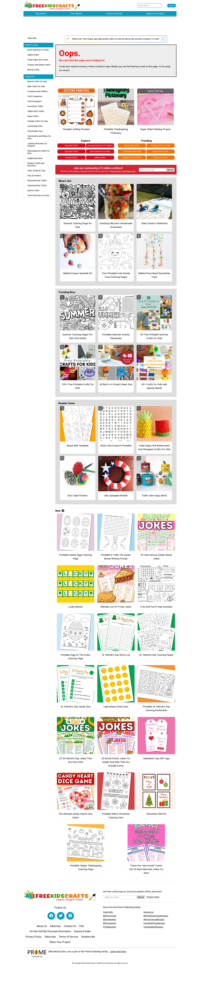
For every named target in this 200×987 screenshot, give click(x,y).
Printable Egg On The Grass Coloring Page (75, 656)
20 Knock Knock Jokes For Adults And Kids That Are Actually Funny (116, 762)
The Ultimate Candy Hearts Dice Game (75, 815)
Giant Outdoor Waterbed (154, 223)
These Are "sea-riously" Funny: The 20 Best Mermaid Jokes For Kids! (146, 869)
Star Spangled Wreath (116, 495)
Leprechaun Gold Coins (115, 706)
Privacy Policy (115, 171)
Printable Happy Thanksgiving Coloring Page (86, 867)
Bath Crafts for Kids (36, 86)
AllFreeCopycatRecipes (154, 919)
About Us (42, 926)
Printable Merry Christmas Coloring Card (116, 815)
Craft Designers (34, 101)
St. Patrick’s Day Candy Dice (75, 706)
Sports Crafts (33, 190)
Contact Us (70, 926)
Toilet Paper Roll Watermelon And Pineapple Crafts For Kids (154, 447)
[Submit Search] (171, 5)
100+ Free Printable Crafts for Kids (77, 386)
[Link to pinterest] (70, 916)
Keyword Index (82, 931)
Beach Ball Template (77, 445)
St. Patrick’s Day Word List (116, 654)
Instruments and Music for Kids (39, 137)
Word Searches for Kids (38, 50)
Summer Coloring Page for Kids (77, 225)
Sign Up (170, 170)
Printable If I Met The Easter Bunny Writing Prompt (116, 556)
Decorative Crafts (35, 106)
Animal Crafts (33, 70)
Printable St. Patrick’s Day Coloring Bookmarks (156, 708)
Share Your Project (60, 942)
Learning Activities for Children (37, 144)
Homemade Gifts (35, 126)
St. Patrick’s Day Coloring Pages (156, 654)
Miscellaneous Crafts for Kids (38, 152)
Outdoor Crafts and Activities (35, 164)
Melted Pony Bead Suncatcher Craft (154, 275)
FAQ (81, 926)
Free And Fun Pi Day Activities (156, 606)
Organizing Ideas (35, 158)
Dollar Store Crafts (160, 151)
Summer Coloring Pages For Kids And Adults (77, 336)
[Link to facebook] (51, 916)
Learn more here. (118, 951)
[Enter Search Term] (149, 5)
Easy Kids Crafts (71, 151)
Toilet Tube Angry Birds (154, 495)
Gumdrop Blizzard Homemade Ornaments (116, 225)
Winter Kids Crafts (131, 145)
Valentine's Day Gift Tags (156, 758)
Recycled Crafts (71, 145)
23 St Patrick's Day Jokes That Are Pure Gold (75, 760)
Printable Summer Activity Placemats (116, 336)
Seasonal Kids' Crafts (37, 185)
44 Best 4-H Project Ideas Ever (116, 384)
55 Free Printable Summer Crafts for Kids (154, 336)
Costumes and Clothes (37, 91)
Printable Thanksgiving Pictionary (116, 131)
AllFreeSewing (109, 923)
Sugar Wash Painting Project (155, 129)
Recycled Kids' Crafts (37, 180)
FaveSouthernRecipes (153, 927)
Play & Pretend (34, 175)
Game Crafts (33, 116)
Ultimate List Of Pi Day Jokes (115, 606)
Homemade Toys (35, 131)
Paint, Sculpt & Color (36, 170)
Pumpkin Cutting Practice (76, 129)
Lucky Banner (75, 606)
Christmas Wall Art (156, 813)
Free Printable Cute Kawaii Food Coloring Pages (116, 275)
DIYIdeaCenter (109, 927)
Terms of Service (68, 936)
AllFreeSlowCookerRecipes (155, 916)
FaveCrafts (108, 912)
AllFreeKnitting (109, 919)
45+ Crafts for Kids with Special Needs (154, 386)
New (59, 510)
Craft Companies (34, 96)
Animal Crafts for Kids (37, 81)
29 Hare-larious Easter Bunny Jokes (156, 556)
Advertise (55, 926)
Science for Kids (160, 158)
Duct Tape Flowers (77, 495)
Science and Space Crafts (38, 65)
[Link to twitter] (61, 916)
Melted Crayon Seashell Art (77, 273)
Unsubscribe (88, 936)
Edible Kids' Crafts (35, 111)
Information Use (128, 171)
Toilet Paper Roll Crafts (37, 60)
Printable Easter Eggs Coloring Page (75, 556)
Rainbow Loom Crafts (132, 158)
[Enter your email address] (120, 897)
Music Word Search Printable (116, 445)
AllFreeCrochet (109, 916)
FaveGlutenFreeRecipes (154, 923)
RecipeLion (148, 912)
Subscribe (31, 38)
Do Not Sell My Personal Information (50, 931)
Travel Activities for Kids (38, 195)
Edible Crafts (33, 55)
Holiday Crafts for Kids (37, 121)
